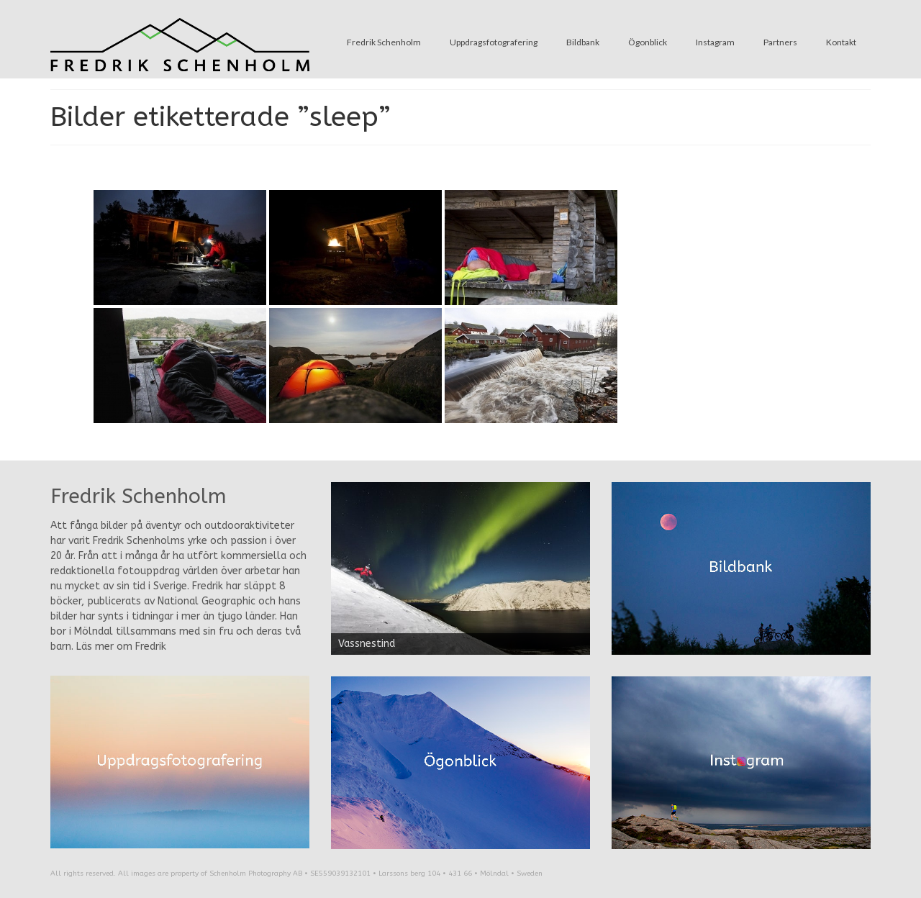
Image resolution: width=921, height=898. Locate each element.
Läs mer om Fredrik (121, 646)
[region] (460, 568)
